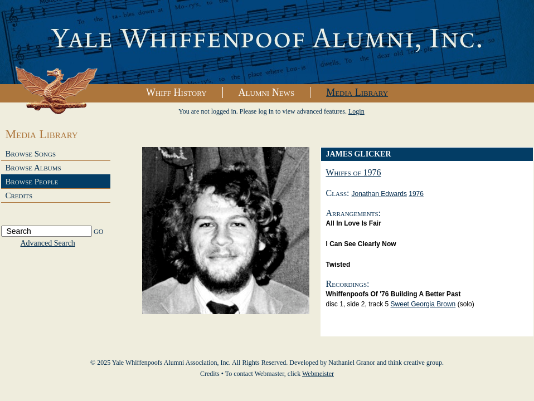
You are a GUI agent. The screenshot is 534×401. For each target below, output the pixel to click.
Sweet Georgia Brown (423, 304)
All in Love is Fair (353, 223)
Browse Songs (31, 153)
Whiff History (176, 92)
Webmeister (318, 374)
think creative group (415, 362)
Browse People (32, 181)
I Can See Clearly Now (361, 244)
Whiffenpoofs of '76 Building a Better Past (393, 294)
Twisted (338, 264)
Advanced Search (48, 243)
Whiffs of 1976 (353, 172)
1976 (416, 194)
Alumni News (267, 92)
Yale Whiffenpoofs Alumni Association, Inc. (267, 42)
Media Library (357, 92)
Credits (19, 195)
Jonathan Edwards (379, 194)
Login (356, 111)
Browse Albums (33, 167)
